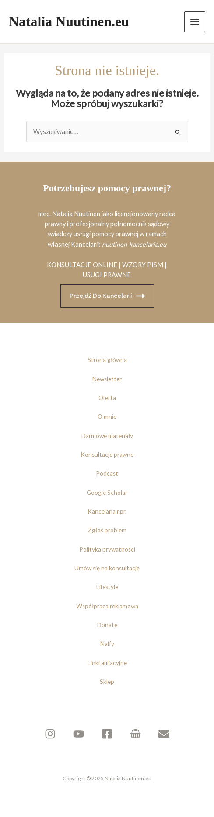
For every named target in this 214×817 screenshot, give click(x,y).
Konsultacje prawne (107, 454)
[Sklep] (135, 733)
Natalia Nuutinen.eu (69, 21)
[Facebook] (107, 733)
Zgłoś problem (107, 530)
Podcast (107, 473)
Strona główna (107, 359)
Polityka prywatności (107, 549)
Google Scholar (107, 492)
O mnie (107, 416)
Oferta (107, 397)
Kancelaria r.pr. (107, 511)
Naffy (107, 643)
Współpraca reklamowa (107, 606)
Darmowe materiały (107, 435)
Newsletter (107, 379)
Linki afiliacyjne (107, 662)
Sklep (107, 681)
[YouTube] (78, 733)
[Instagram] (50, 733)
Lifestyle (107, 586)
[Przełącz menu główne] (194, 21)
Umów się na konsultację (107, 568)
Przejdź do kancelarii (107, 296)
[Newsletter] (163, 733)
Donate (107, 624)
